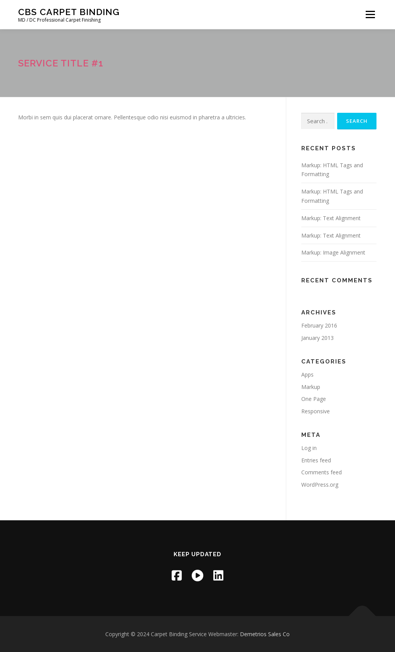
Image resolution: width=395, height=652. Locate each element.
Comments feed (321, 472)
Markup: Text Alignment (331, 218)
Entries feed (316, 460)
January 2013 (317, 337)
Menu (370, 14)
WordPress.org (319, 484)
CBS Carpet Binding (69, 12)
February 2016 (319, 325)
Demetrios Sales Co (265, 634)
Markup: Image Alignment (333, 252)
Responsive (315, 411)
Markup (310, 387)
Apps (307, 374)
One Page (313, 398)
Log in (309, 448)
